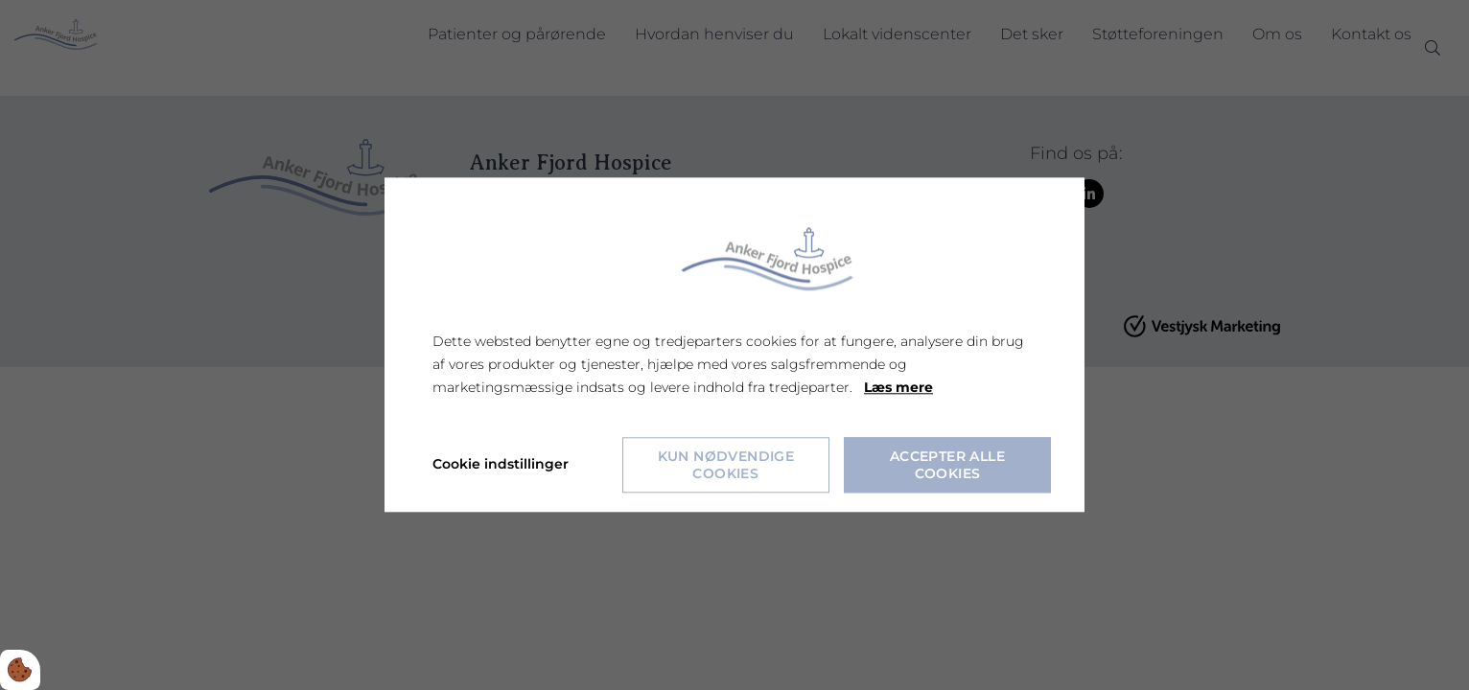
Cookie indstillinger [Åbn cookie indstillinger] (500, 464)
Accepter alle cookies (947, 465)
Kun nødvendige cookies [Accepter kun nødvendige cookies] (726, 465)
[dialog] (734, 344)
